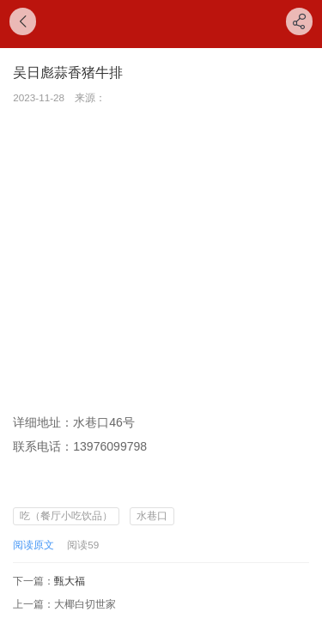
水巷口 (152, 515)
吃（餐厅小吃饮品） (66, 515)
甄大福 (69, 580)
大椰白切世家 (85, 603)
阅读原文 (33, 544)
